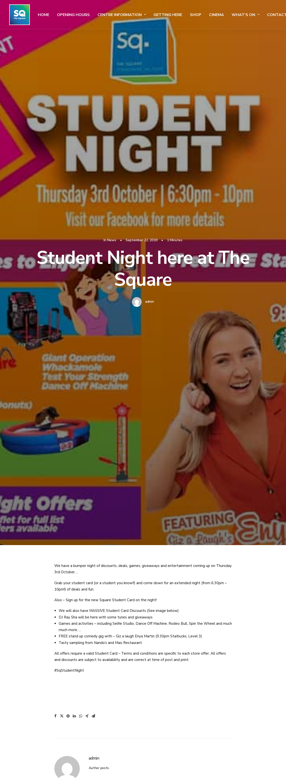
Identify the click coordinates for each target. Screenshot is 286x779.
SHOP (192, 14)
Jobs (154, 723)
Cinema (213, 14)
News (76, 427)
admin (149, 90)
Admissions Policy (235, 632)
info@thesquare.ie (31, 673)
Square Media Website (238, 683)
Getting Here (165, 14)
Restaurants (161, 706)
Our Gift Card (162, 714)
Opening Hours (70, 14)
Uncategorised (240, 427)
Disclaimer (229, 657)
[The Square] (18, 14)
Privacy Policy (232, 640)
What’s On (242, 14)
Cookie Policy (231, 649)
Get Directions (162, 655)
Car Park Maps (162, 680)
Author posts (99, 345)
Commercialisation (236, 674)
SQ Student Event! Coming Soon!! (47, 519)
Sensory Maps (162, 672)
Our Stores (160, 697)
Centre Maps (161, 663)
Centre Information (119, 14)
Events (156, 689)
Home (40, 14)
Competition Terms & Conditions (246, 666)
